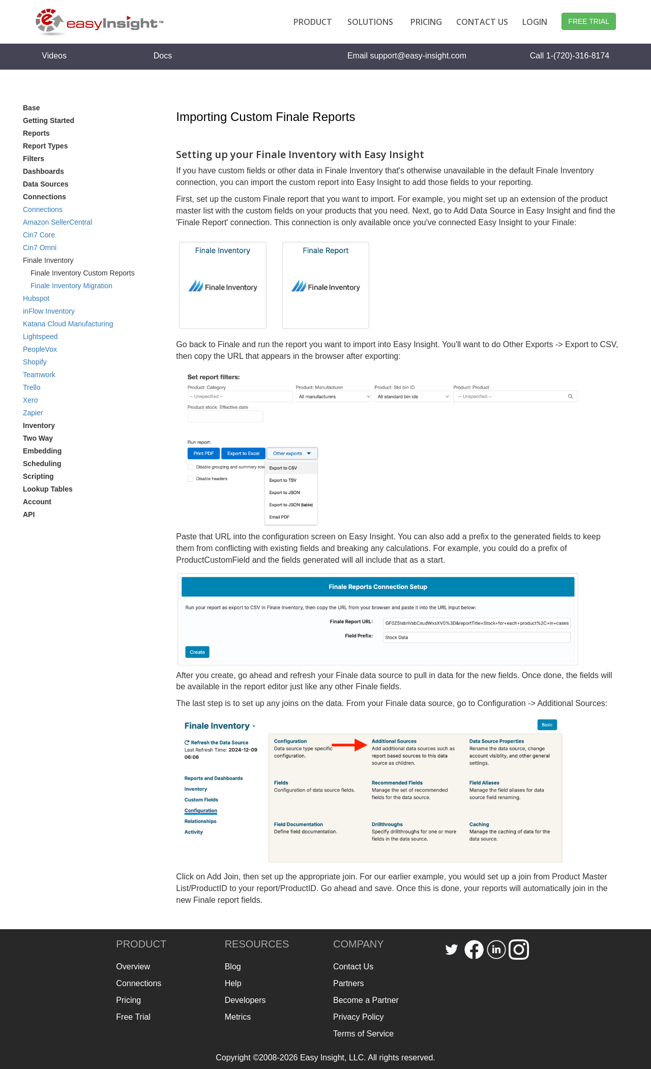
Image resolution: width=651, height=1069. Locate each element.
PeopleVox (40, 349)
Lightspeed (40, 336)
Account (37, 502)
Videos (54, 55)
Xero (30, 400)
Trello (32, 387)
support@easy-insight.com (418, 55)
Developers (245, 1000)
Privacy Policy (358, 1017)
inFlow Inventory (49, 311)
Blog (233, 966)
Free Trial (133, 1017)
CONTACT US (482, 21)
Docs (163, 55)
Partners (348, 983)
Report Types (45, 146)
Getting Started (48, 120)
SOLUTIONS (370, 21)
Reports (36, 133)
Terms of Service (363, 1033)
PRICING (426, 21)
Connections (43, 209)
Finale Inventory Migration (71, 286)
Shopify (35, 362)
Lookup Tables (48, 489)
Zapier (33, 413)
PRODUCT (312, 21)
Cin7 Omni (39, 247)
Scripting (38, 476)
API (29, 514)
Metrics (238, 1017)
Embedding (42, 451)
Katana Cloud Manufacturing (68, 324)
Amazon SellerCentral (57, 222)
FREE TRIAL (588, 21)
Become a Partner (366, 1000)
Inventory (39, 425)
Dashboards (43, 171)
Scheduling (42, 464)
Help (233, 983)
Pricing (128, 1000)
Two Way (38, 438)
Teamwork (39, 375)
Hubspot (36, 298)
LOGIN (534, 21)
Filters (33, 159)
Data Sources (45, 184)
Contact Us (353, 966)
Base (31, 108)
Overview (133, 966)
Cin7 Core (39, 235)
